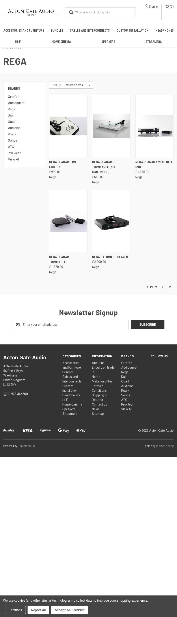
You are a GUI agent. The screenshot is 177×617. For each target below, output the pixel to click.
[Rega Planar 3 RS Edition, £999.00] (68, 126)
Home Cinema (61, 42)
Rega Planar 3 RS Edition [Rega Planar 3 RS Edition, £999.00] (62, 164)
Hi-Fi (18, 42)
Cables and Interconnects (90, 30)
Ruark (12, 134)
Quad (11, 122)
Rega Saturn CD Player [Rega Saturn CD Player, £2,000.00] (110, 257)
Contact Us (99, 404)
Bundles (57, 30)
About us (98, 363)
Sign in (153, 6)
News (96, 409)
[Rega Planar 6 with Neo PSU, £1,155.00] (154, 126)
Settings (15, 610)
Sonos (12, 140)
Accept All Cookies (70, 610)
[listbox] (78, 85)
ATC (11, 147)
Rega (11, 109)
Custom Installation (133, 30)
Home (96, 377)
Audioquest (16, 103)
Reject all (38, 610)
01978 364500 (17, 394)
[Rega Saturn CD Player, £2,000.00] (111, 221)
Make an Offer (102, 381)
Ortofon (13, 97)
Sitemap (98, 413)
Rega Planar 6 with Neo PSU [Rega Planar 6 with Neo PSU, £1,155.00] (153, 164)
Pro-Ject (14, 153)
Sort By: (56, 85)
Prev (151, 287)
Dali (10, 115)
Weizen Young (165, 446)
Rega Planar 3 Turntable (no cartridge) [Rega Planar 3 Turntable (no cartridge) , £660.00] (103, 167)
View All (13, 159)
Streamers (153, 42)
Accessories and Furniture (23, 30)
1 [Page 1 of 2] (162, 287)
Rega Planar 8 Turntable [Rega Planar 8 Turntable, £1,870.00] (60, 259)
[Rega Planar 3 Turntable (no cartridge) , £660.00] (111, 126)
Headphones (164, 30)
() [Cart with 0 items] (170, 6)
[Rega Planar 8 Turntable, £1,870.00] (68, 221)
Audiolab (14, 128)
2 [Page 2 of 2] (170, 287)
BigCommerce (26, 446)
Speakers (108, 42)
